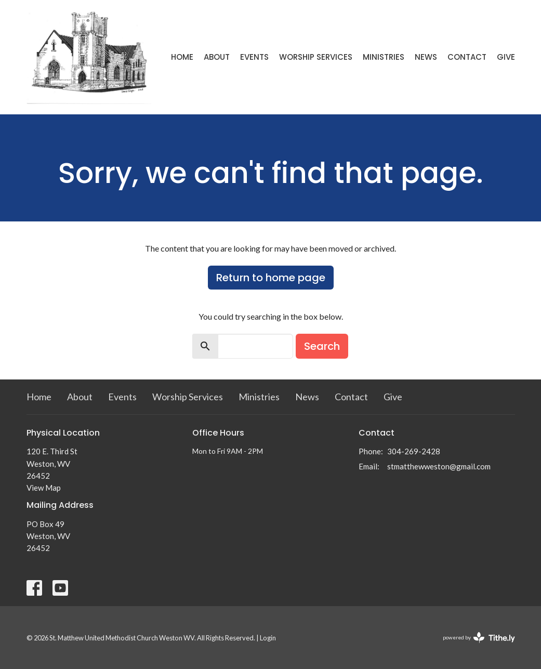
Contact (466, 56)
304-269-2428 (413, 451)
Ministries (383, 56)
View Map (44, 487)
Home (182, 56)
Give (506, 56)
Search (322, 346)
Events (254, 56)
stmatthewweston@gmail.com (439, 466)
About (217, 56)
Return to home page (270, 277)
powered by (479, 637)
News (426, 56)
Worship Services (315, 56)
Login (268, 638)
